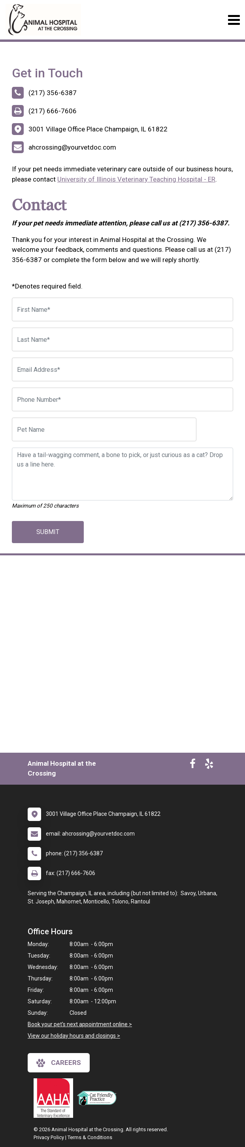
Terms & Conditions (90, 1137)
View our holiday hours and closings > (74, 1036)
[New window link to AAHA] (55, 1098)
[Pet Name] (104, 429)
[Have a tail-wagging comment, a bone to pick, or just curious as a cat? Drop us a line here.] (122, 474)
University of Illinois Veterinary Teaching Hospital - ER (136, 179)
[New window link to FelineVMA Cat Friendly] (99, 1098)
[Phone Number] (122, 399)
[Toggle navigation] (234, 20)
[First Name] (122, 309)
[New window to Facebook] (193, 765)
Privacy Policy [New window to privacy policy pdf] (49, 1137)
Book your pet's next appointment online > (80, 1024)
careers (58, 1063)
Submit (47, 532)
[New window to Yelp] (209, 765)
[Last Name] (122, 339)
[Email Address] (122, 369)
